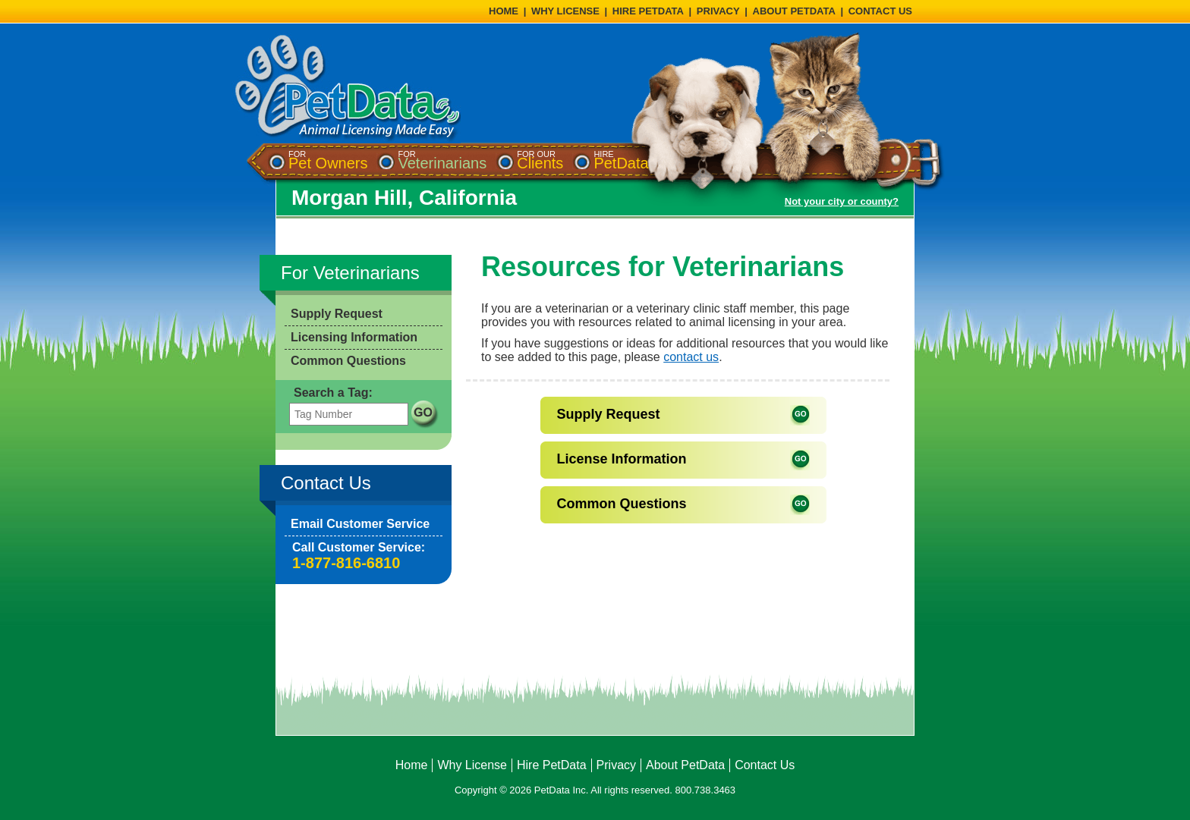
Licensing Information (354, 337)
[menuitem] (327, 160)
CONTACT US (880, 11)
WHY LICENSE (565, 11)
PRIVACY (718, 11)
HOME (503, 11)
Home (411, 765)
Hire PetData (552, 765)
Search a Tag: (333, 392)
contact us (691, 356)
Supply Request (336, 313)
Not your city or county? (842, 201)
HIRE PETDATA (648, 11)
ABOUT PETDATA (794, 11)
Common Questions (348, 360)
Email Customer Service (360, 523)
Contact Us (765, 765)
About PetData (685, 765)
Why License (472, 765)
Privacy (616, 765)
